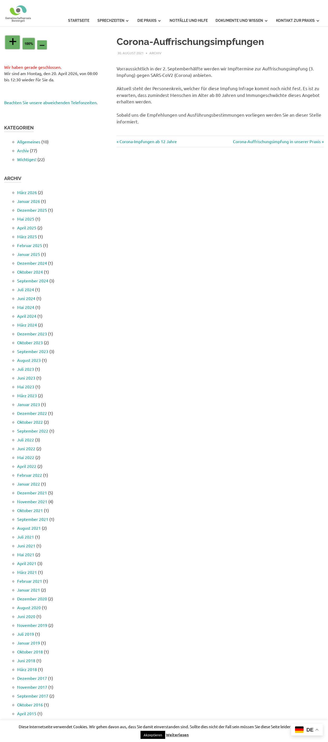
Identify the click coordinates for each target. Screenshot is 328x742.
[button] (152, 735)
